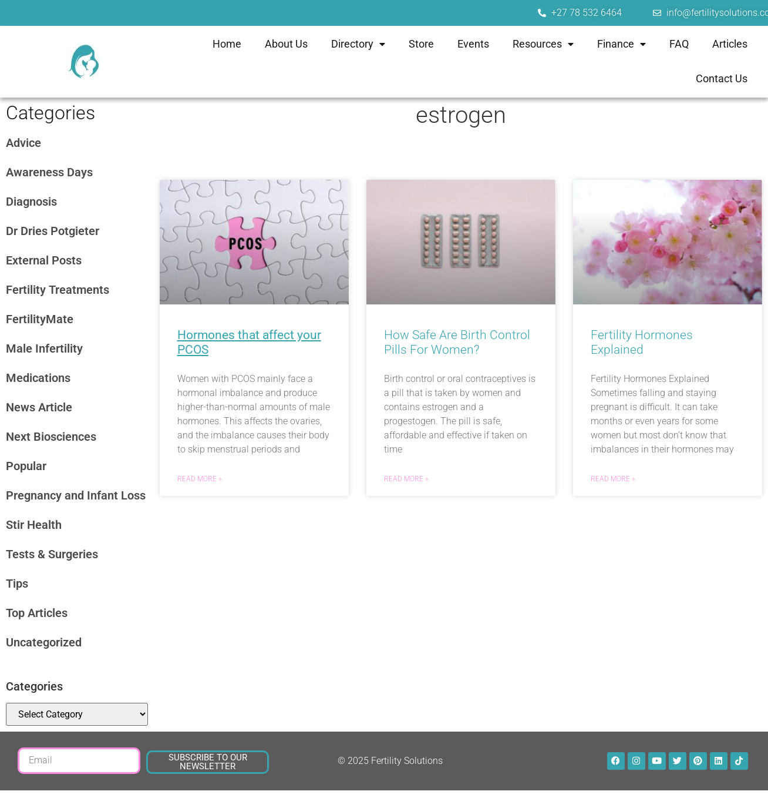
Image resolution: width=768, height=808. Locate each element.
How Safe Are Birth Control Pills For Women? (457, 342)
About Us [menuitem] (286, 44)
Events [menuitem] (473, 44)
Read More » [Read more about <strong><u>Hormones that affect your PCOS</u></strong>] (199, 479)
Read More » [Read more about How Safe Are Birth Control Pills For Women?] (406, 479)
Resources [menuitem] (543, 44)
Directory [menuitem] (358, 44)
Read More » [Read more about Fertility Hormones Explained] (613, 479)
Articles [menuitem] (729, 44)
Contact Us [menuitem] (721, 78)
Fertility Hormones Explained (642, 342)
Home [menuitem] (227, 44)
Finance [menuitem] (621, 44)
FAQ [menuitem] (679, 44)
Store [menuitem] (421, 44)
